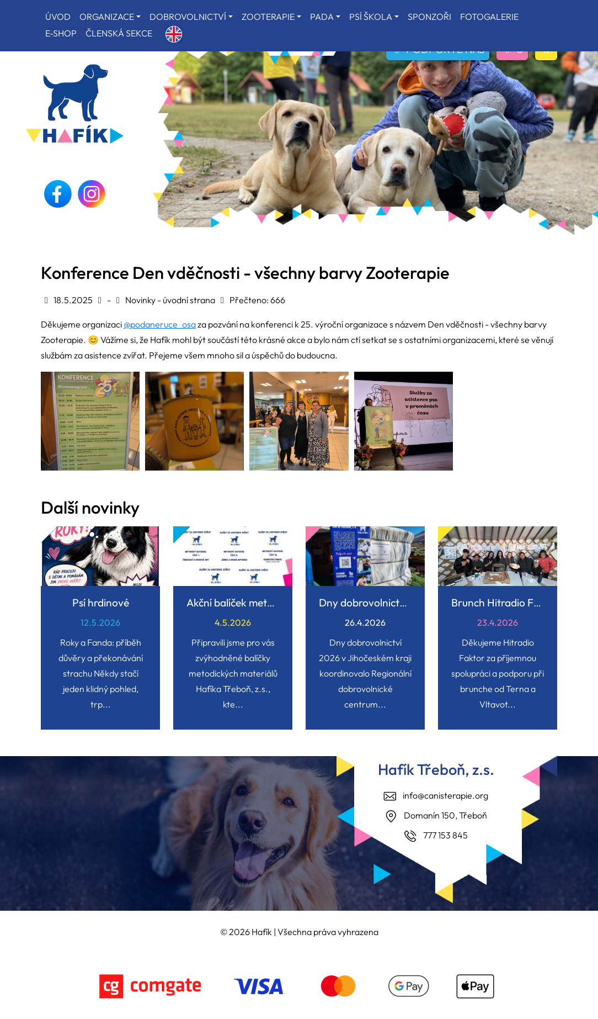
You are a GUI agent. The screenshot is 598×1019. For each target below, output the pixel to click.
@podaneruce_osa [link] (160, 324)
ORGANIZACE (106, 16)
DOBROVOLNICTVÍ (188, 16)
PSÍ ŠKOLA (370, 16)
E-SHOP (61, 33)
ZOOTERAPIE (268, 16)
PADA (322, 16)
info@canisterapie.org (445, 795)
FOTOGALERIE (489, 16)
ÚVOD (58, 16)
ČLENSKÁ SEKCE (119, 33)
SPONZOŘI (429, 16)
